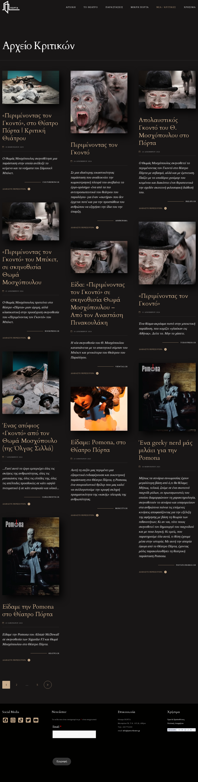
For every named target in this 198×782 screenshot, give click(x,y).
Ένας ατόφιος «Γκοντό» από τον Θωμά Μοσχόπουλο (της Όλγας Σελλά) (29, 436)
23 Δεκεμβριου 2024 (14, 291)
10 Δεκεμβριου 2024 (83, 331)
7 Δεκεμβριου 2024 (14, 457)
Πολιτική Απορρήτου (175, 723)
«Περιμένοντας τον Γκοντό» (163, 300)
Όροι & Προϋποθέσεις (176, 719)
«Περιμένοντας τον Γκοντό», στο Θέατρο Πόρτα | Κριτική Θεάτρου (30, 126)
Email (57, 726)
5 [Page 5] (37, 684)
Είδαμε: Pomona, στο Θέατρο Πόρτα (98, 446)
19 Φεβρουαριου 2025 (15, 147)
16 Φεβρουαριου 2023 (151, 467)
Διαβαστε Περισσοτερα (14, 189)
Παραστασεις (114, 7)
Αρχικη (71, 7)
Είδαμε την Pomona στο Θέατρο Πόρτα (28, 610)
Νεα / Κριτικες (166, 7)
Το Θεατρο (91, 7)
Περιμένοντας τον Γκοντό (94, 148)
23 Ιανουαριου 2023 (82, 459)
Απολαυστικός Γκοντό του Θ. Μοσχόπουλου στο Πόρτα (164, 131)
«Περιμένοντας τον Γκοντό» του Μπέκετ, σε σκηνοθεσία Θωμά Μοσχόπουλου (30, 267)
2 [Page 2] (16, 684)
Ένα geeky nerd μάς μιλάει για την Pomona (166, 450)
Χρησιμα (190, 7)
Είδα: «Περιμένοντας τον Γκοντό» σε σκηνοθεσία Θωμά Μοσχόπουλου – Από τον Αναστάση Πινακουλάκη (98, 304)
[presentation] (76, 748)
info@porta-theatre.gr (131, 731)
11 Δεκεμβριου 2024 (151, 312)
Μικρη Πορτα (140, 7)
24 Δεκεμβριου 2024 (83, 161)
